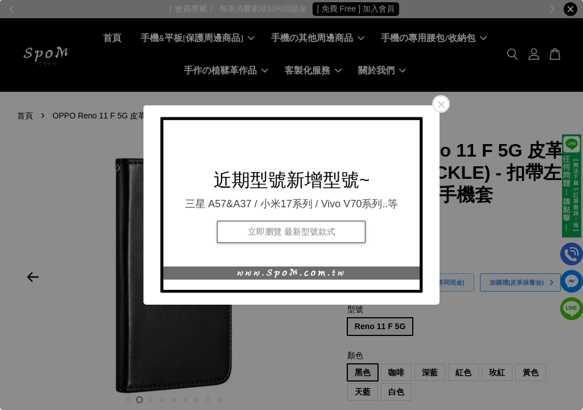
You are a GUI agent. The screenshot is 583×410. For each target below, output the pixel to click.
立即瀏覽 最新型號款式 (291, 231)
